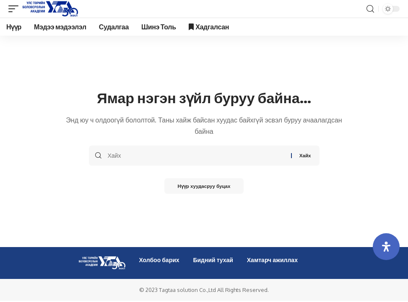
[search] (370, 9)
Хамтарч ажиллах (272, 259)
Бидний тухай (213, 259)
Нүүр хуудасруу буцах (204, 186)
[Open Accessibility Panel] (386, 246)
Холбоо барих (159, 259)
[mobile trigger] (15, 9)
